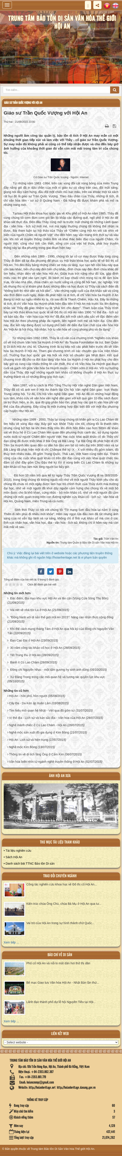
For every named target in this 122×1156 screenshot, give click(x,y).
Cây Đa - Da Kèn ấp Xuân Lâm (30, 703)
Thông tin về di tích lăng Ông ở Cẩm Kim (36, 754)
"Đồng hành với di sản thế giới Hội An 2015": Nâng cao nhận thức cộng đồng (61, 617)
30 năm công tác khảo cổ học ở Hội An (36, 647)
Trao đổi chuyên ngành (60, 876)
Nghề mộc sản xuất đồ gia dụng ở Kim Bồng (39, 732)
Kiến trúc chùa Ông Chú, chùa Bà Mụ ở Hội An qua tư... (63, 903)
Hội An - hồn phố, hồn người (28, 696)
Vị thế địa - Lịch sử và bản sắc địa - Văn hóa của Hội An (47, 718)
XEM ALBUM (61, 808)
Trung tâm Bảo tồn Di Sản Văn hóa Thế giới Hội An (62, 1148)
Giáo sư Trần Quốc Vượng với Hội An (23, 102)
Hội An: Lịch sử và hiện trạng (28, 739)
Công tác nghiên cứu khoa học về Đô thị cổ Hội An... (61, 884)
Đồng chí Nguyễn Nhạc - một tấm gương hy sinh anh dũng (49, 669)
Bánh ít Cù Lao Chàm (24, 662)
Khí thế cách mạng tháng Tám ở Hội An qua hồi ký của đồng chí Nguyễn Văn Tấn (60, 631)
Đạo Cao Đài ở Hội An (25, 640)
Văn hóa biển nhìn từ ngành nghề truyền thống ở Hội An (46, 761)
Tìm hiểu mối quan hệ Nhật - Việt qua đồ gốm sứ (42, 710)
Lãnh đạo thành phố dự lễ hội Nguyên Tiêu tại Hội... (61, 1002)
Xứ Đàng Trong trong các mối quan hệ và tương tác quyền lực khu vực (57, 677)
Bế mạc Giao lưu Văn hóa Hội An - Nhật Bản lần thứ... (62, 982)
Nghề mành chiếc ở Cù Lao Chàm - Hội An (38, 725)
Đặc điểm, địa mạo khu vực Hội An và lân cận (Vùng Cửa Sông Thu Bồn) (59, 598)
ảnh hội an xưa (60, 776)
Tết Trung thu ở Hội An (25, 655)
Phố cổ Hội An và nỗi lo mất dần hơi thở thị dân (58, 963)
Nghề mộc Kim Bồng (23, 747)
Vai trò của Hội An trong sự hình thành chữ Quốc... (60, 923)
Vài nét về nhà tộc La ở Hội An (30, 610)
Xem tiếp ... (11, 942)
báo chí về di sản (60, 955)
